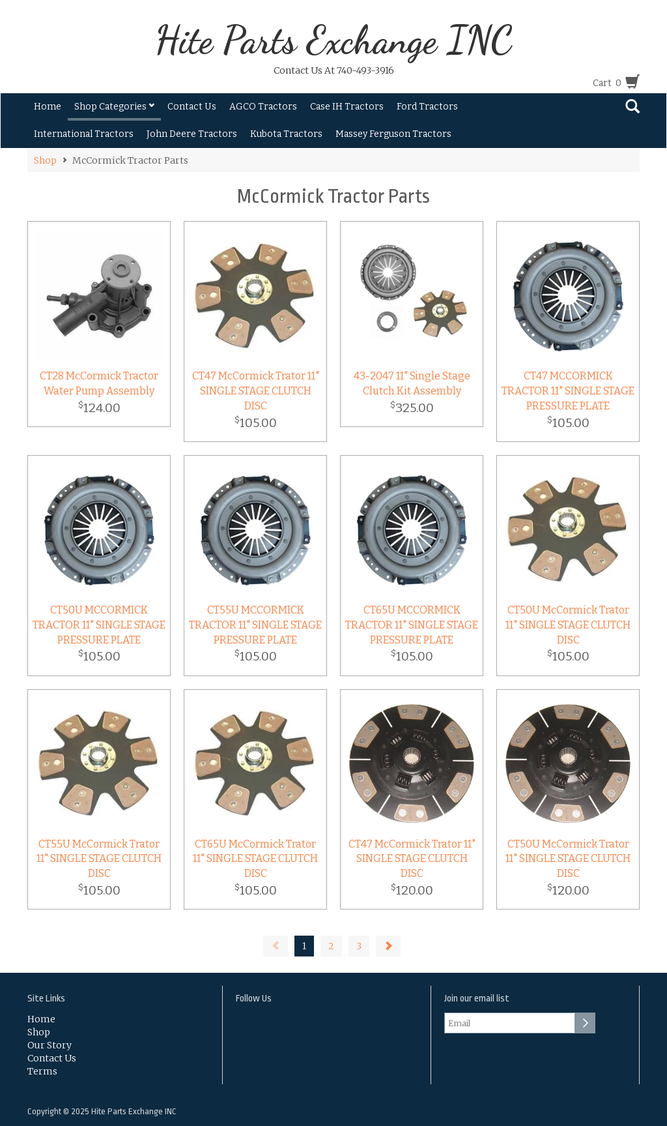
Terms (42, 1071)
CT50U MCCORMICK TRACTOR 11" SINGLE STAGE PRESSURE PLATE (99, 625)
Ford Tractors (427, 106)
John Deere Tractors (192, 134)
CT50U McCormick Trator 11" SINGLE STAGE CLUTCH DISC (568, 625)
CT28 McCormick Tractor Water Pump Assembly (99, 383)
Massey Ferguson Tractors (393, 134)
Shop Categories (114, 106)
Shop (45, 160)
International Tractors (84, 134)
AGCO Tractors (263, 106)
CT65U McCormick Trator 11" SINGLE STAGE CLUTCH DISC (255, 859)
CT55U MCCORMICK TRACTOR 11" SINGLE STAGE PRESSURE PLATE (255, 625)
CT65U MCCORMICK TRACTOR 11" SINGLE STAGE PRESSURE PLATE (411, 625)
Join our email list (476, 998)
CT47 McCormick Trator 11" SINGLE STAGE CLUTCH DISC (255, 391)
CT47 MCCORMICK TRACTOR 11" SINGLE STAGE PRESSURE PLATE (568, 391)
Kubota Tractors (286, 134)
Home (47, 106)
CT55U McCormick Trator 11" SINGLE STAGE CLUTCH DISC (99, 859)
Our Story (49, 1045)
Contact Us (191, 106)
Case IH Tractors (347, 106)
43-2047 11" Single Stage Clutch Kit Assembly (412, 383)
